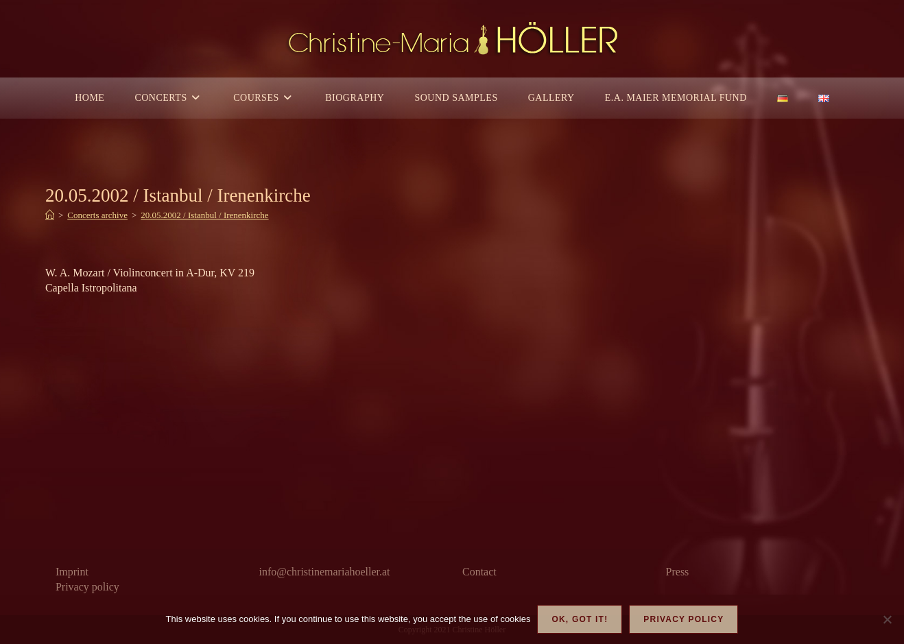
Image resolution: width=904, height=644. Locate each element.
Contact (479, 571)
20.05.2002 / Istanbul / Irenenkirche (204, 215)
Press (677, 571)
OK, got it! (579, 619)
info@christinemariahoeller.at (324, 571)
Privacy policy (87, 587)
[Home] (49, 215)
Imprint (72, 571)
